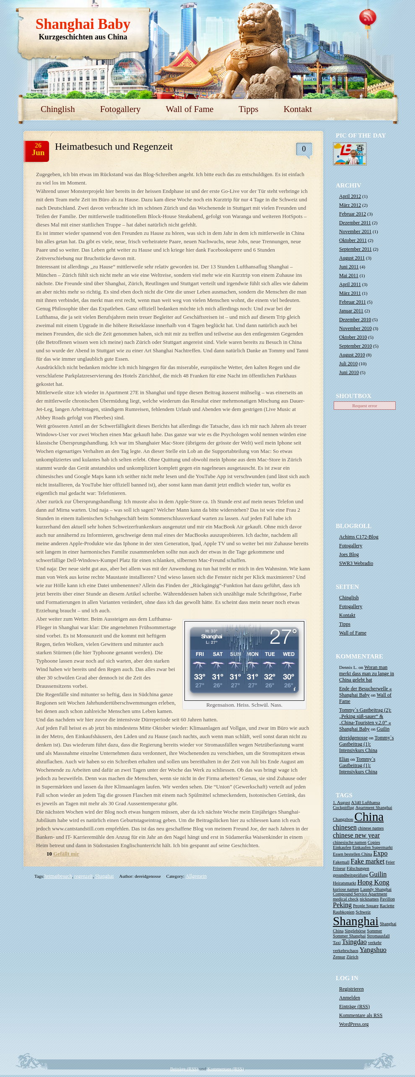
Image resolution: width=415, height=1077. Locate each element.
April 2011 (350, 284)
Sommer (374, 931)
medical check (345, 899)
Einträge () (354, 1006)
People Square (366, 905)
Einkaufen (342, 847)
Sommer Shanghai (349, 936)
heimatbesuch (58, 876)
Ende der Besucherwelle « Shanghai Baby (365, 692)
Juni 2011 (349, 267)
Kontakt (297, 109)
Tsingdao (354, 942)
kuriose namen (346, 889)
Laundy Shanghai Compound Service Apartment (362, 891)
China (369, 816)
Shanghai (104, 876)
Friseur (339, 868)
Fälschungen (358, 868)
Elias (344, 759)
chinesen (345, 827)
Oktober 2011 (353, 240)
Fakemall (341, 862)
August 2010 (352, 355)
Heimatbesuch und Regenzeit (114, 146)
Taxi (337, 942)
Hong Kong (373, 882)
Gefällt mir (66, 854)
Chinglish (58, 109)
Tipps (248, 109)
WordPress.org (353, 1024)
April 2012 (350, 196)
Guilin (383, 729)
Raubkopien (344, 912)
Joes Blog (349, 554)
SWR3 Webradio (356, 563)
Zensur (339, 957)
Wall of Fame (190, 109)
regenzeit (83, 876)
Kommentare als (360, 1015)
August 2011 (352, 258)
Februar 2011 (352, 302)
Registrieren (351, 989)
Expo (380, 853)
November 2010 (355, 328)
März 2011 (350, 293)
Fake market (367, 861)
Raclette (387, 905)
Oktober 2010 (353, 337)
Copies (374, 842)
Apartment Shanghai (373, 807)
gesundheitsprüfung (350, 875)
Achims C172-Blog (359, 537)
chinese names (371, 828)
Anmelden (349, 998)
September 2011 (355, 249)
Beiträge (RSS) (184, 1068)
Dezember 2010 (355, 320)
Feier (390, 862)
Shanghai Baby (83, 24)
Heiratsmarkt (344, 883)
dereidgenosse (353, 738)
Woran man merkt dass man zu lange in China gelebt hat (366, 673)
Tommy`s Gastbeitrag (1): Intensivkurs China (366, 744)
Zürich (352, 957)
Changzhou (343, 819)
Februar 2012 (352, 214)
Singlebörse (355, 931)
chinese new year (356, 835)
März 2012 (350, 205)
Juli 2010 (348, 364)
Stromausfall (378, 936)
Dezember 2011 (355, 223)
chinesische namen (349, 842)
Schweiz (363, 912)
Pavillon (387, 899)
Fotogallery (120, 109)
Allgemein (196, 876)
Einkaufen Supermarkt (373, 847)
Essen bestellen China (352, 854)
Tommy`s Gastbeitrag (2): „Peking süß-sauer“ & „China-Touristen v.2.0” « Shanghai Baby (365, 719)
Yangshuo (373, 950)
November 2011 (355, 231)
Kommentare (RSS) (226, 1068)
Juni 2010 (349, 372)
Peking (342, 905)
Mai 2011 (348, 275)
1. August (341, 802)
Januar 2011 (351, 311)
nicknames (369, 899)
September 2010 (355, 346)
